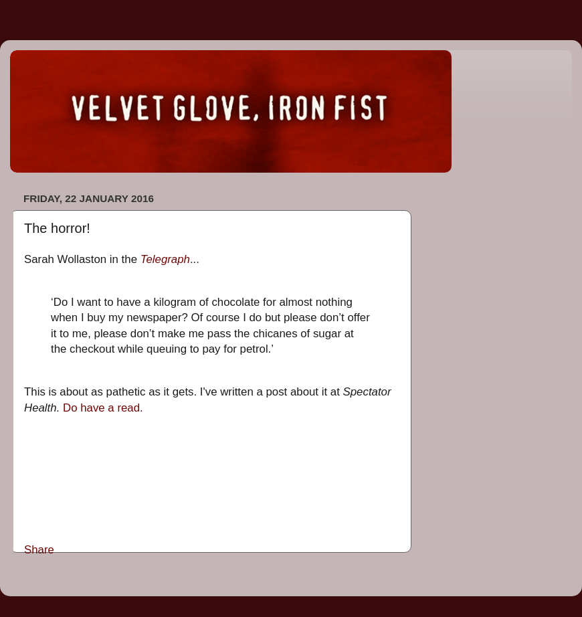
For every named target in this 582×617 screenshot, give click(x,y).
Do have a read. (103, 408)
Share (39, 549)
